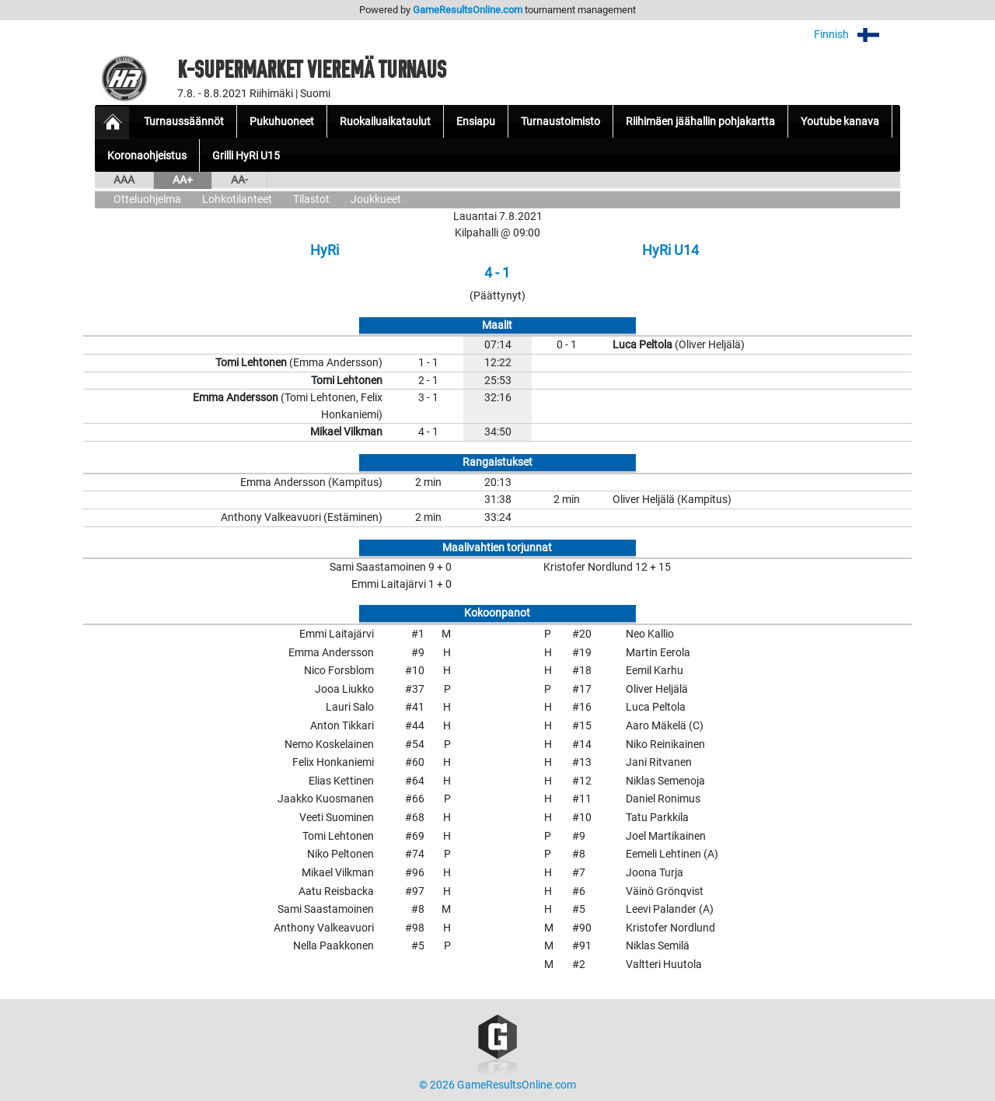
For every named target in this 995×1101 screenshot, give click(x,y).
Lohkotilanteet (237, 199)
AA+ (183, 180)
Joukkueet (376, 199)
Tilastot (311, 199)
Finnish (857, 34)
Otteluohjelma (147, 199)
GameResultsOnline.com (467, 10)
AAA (123, 180)
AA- (239, 180)
